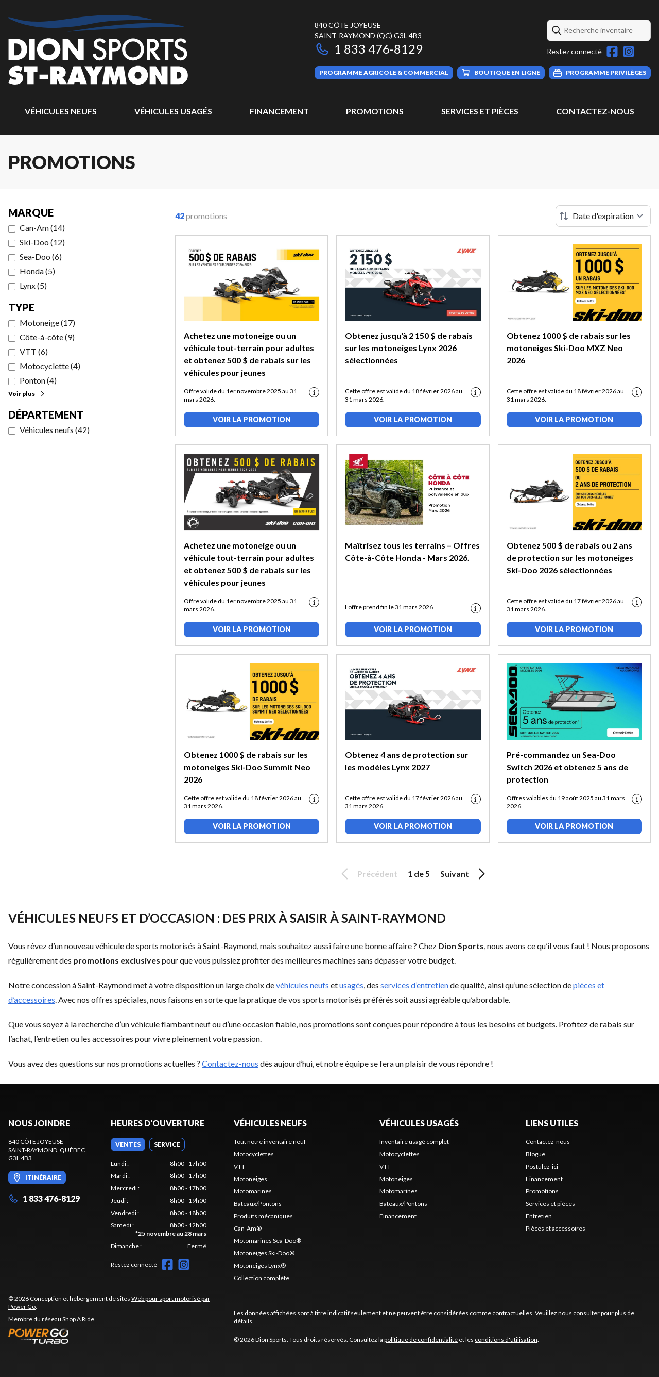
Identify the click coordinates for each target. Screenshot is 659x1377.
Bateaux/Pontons (258, 1203)
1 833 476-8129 (369, 48)
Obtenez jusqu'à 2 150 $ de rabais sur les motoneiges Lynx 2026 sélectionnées (409, 347)
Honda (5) (37, 271)
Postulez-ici (542, 1166)
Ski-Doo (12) (42, 242)
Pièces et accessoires (555, 1228)
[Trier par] (603, 216)
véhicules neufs (302, 985)
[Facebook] (612, 51)
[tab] (128, 1144)
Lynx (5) (33, 285)
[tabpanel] (159, 1204)
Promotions (375, 111)
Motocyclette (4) (50, 366)
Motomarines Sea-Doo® (267, 1241)
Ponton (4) (38, 380)
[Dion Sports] (98, 50)
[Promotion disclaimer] (314, 392)
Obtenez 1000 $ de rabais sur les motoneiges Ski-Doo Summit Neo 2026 (247, 767)
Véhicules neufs (61, 111)
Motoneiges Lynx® (260, 1265)
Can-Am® (248, 1228)
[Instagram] (628, 51)
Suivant (464, 874)
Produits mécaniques (263, 1216)
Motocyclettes (254, 1154)
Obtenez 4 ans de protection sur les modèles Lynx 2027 (407, 761)
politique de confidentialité (421, 1339)
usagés (351, 985)
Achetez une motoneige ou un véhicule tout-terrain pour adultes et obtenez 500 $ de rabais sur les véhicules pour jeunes (249, 353)
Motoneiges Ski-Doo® (264, 1253)
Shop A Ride (78, 1319)
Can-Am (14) (42, 228)
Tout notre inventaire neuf (270, 1142)
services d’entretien (414, 985)
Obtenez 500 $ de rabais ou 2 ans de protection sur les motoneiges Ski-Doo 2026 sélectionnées (570, 557)
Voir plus (27, 393)
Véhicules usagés (173, 111)
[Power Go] (112, 1336)
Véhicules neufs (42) (55, 430)
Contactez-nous (595, 111)
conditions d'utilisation (506, 1339)
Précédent (367, 874)
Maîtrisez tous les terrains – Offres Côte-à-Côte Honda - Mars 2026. (412, 551)
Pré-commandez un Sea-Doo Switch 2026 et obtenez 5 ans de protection (567, 767)
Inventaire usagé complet (414, 1142)
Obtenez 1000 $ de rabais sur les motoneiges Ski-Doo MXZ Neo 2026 (569, 347)
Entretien (539, 1216)
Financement (279, 111)
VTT (239, 1166)
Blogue (535, 1154)
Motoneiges (250, 1179)
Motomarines (253, 1191)
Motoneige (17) (47, 322)
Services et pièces (479, 111)
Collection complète (261, 1278)
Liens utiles (552, 1123)
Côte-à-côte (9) (47, 337)
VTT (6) (34, 351)
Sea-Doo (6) (41, 256)
